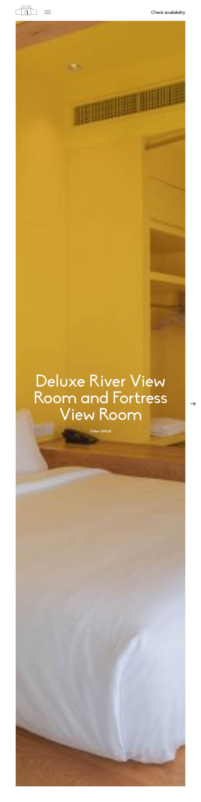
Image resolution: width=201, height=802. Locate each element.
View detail (100, 431)
